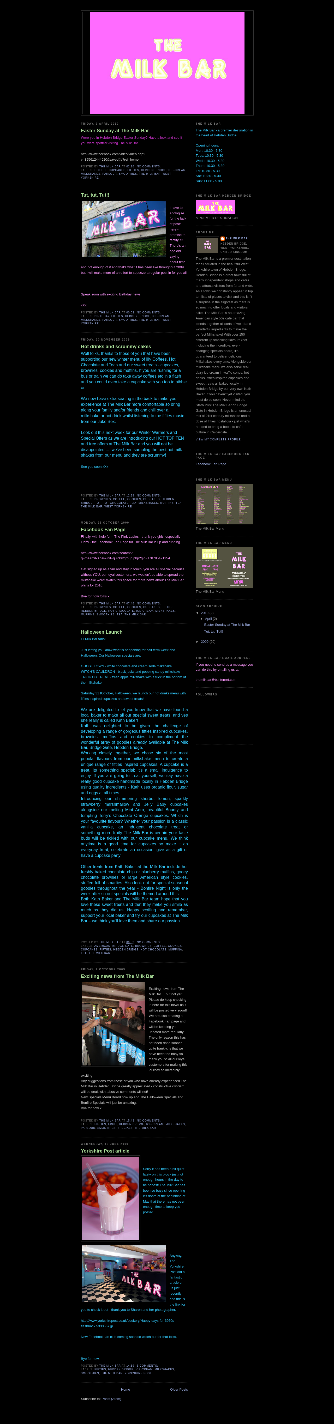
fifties (133, 170)
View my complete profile (218, 439)
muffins (167, 502)
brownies (102, 499)
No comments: (149, 166)
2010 (205, 613)
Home (125, 1389)
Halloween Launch (102, 632)
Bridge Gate (122, 945)
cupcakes (117, 170)
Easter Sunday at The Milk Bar (115, 130)
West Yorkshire (118, 506)
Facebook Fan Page (103, 529)
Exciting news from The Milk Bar (117, 976)
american (102, 945)
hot (98, 502)
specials (125, 1127)
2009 (205, 642)
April (209, 619)
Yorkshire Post (138, 1373)
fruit (112, 1124)
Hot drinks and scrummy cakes (116, 346)
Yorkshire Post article (105, 1151)
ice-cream (177, 170)
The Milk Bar (150, 173)
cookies (134, 499)
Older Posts (179, 1389)
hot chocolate (116, 502)
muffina (175, 949)
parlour (110, 173)
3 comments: (148, 1365)
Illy (134, 502)
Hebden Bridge (153, 170)
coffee (100, 170)
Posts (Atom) (111, 1399)
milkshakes (90, 173)
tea (179, 502)
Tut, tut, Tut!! (95, 195)
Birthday (101, 316)
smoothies (128, 173)
